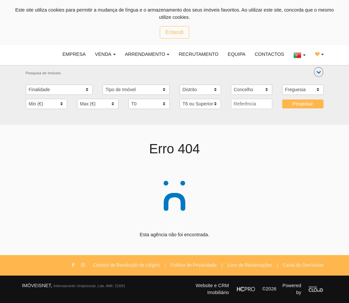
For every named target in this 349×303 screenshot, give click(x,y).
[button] (318, 72)
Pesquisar (302, 103)
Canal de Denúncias (303, 265)
